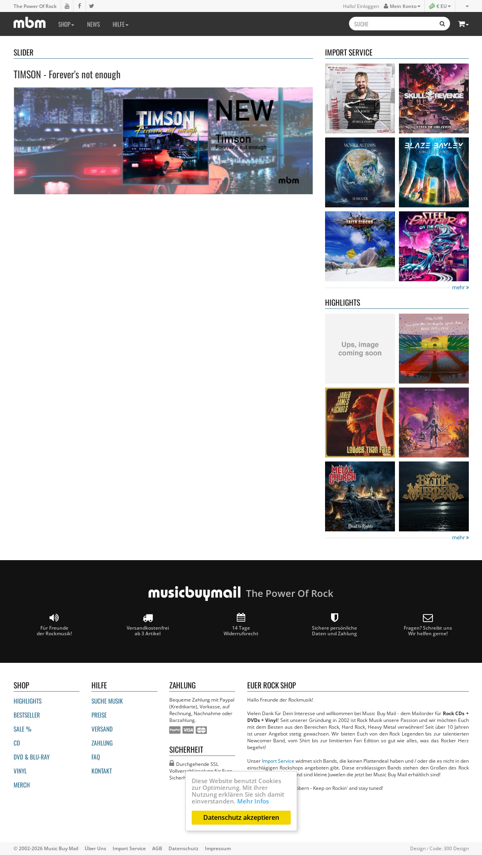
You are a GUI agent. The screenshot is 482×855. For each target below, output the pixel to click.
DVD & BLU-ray (32, 756)
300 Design (456, 848)
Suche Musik (107, 700)
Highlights (28, 700)
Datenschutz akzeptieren (241, 817)
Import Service (278, 761)
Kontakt (101, 770)
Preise (99, 714)
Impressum (218, 848)
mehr (460, 287)
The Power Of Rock (35, 6)
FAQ (95, 756)
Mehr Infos (253, 801)
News (93, 24)
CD (17, 742)
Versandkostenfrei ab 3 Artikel (148, 624)
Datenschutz (183, 848)
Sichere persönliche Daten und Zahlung (334, 624)
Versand (102, 728)
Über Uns (95, 848)
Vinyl (20, 770)
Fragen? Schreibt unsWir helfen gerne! (428, 624)
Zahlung (102, 742)
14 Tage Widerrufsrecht (241, 624)
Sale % (23, 728)
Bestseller (27, 714)
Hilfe (121, 24)
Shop (66, 24)
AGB (157, 848)
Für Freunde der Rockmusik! (54, 624)
